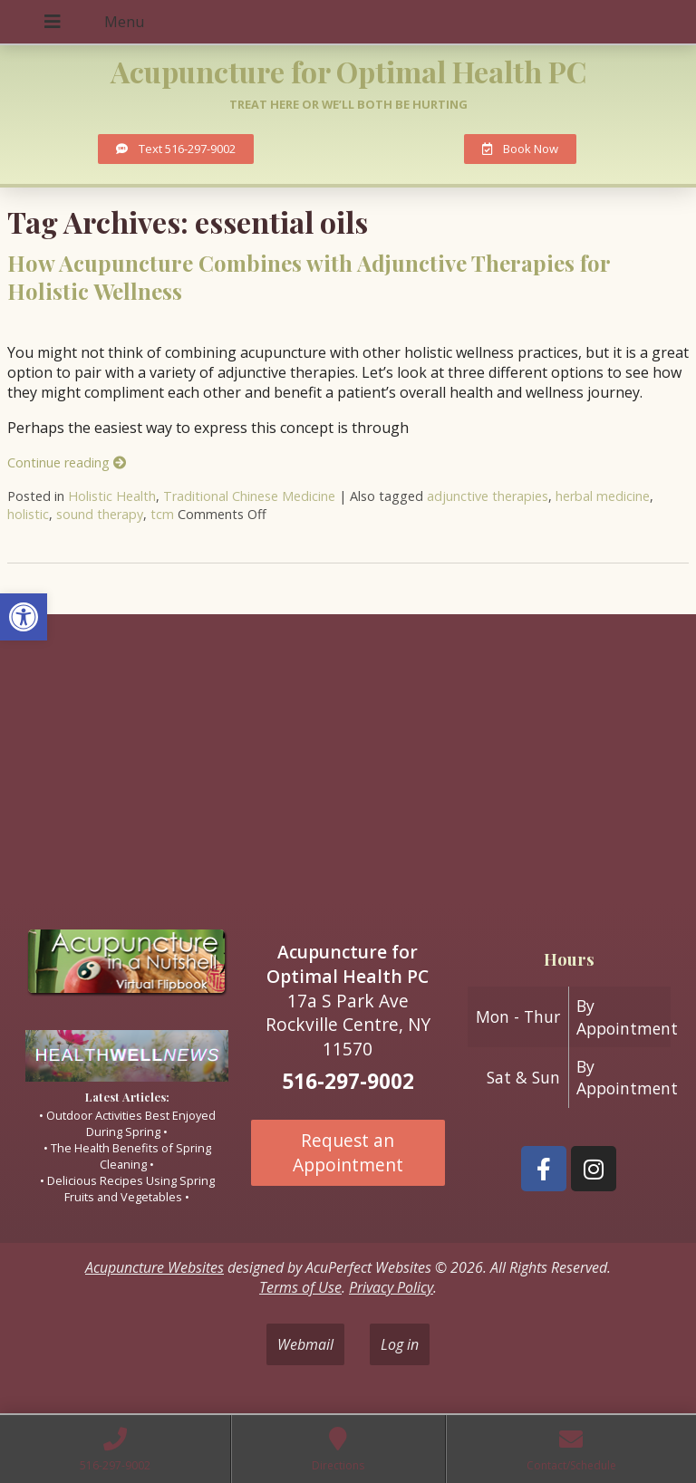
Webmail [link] (305, 1344)
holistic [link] (28, 514)
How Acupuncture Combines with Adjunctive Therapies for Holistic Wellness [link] (308, 276)
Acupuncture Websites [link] (154, 1267)
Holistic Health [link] (112, 496)
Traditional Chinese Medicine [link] (249, 496)
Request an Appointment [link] (348, 1152)
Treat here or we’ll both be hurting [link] (348, 104)
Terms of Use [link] (300, 1287)
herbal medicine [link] (603, 496)
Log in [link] (400, 1344)
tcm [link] (162, 514)
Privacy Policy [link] (391, 1287)
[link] (23, 616)
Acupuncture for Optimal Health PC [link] (348, 71)
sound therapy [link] (99, 514)
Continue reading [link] (66, 462)
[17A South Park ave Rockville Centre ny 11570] (348, 764)
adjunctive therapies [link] (487, 496)
